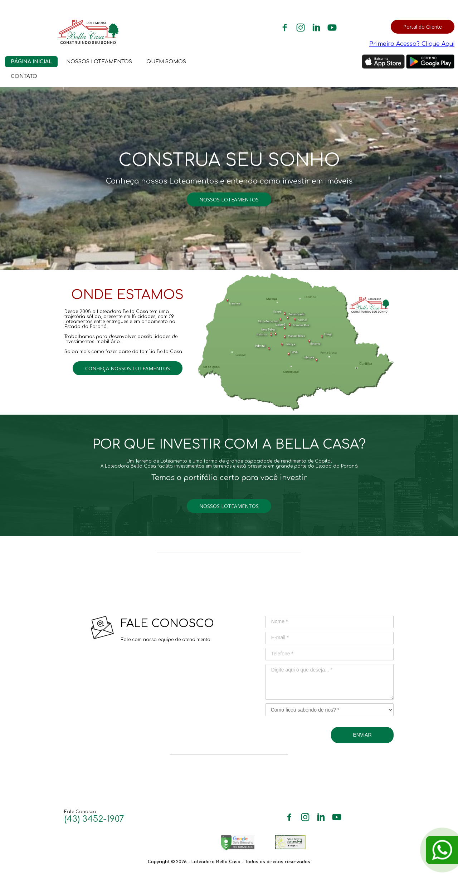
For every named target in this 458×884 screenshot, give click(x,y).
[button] (422, 27)
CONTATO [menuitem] (24, 76)
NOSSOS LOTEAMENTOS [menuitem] (99, 61)
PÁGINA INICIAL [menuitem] (31, 61)
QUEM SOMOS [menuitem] (166, 61)
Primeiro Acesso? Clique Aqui (411, 44)
